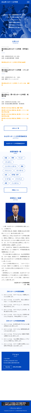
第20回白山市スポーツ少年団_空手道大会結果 (13, 62)
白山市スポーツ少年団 (10, 2)
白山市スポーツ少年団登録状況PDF (15, 143)
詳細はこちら (15, 190)
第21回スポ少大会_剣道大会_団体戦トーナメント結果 (15, 119)
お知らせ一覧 (15, 128)
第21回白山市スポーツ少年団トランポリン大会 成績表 (15, 84)
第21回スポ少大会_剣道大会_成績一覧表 (12, 108)
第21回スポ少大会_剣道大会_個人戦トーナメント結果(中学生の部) (15, 115)
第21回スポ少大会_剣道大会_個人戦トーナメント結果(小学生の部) (15, 111)
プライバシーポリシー (16, 408)
